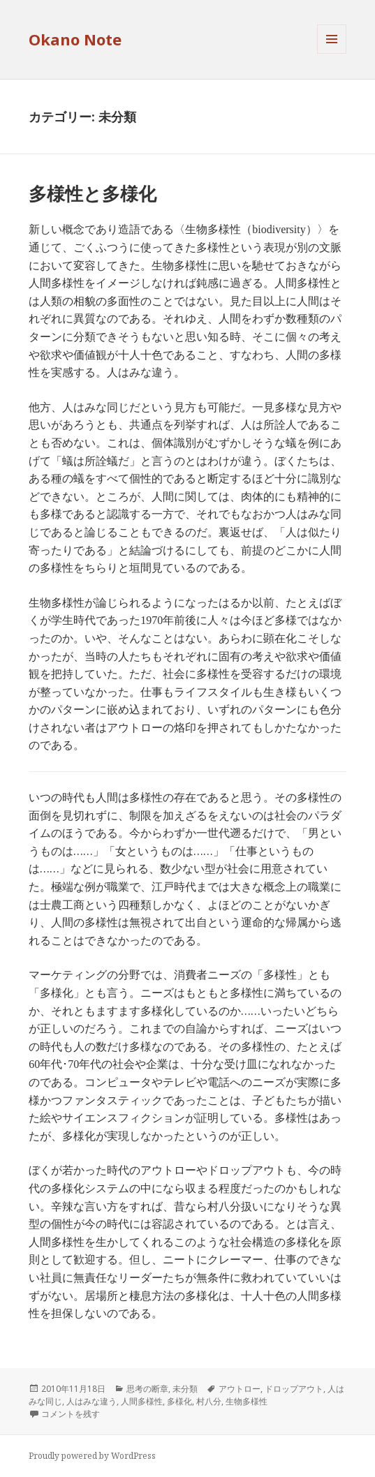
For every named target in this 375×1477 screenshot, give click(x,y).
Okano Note (75, 39)
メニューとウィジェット (331, 53)
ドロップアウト (294, 1389)
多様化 (179, 1401)
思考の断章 (147, 1389)
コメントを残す (70, 1414)
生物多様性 (246, 1401)
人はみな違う (91, 1401)
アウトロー (239, 1389)
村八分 (208, 1401)
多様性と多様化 (92, 193)
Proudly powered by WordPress (92, 1456)
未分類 (185, 1389)
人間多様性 (142, 1401)
